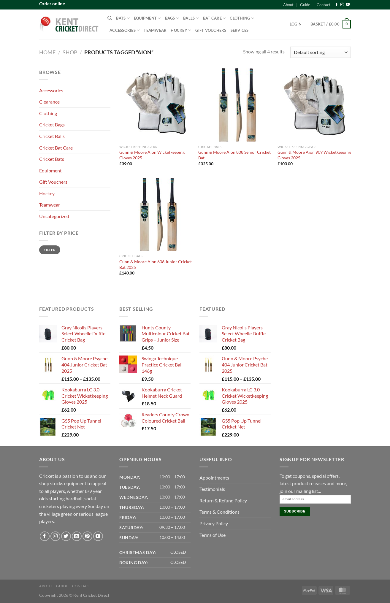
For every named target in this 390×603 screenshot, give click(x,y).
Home (47, 52)
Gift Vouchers (210, 30)
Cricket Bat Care (56, 147)
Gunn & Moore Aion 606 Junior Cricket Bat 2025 (155, 264)
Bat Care (214, 18)
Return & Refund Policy (223, 500)
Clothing (242, 18)
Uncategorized (54, 216)
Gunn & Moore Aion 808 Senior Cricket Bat (234, 155)
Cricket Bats (51, 159)
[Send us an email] (77, 536)
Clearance (49, 101)
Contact (323, 4)
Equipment (147, 18)
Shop (70, 52)
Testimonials (212, 489)
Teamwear (155, 30)
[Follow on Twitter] (66, 536)
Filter (50, 249)
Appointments (214, 477)
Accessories (124, 30)
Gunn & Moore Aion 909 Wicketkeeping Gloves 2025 (314, 155)
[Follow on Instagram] (342, 5)
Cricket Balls (52, 136)
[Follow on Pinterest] (87, 536)
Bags (172, 18)
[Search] (109, 18)
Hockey (181, 30)
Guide (305, 4)
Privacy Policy (213, 523)
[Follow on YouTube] (348, 5)
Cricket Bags (52, 124)
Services (240, 30)
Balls (191, 18)
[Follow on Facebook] (336, 5)
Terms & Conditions (219, 512)
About (288, 4)
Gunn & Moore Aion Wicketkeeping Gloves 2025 (152, 155)
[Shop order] (320, 52)
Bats (122, 18)
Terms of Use (212, 535)
